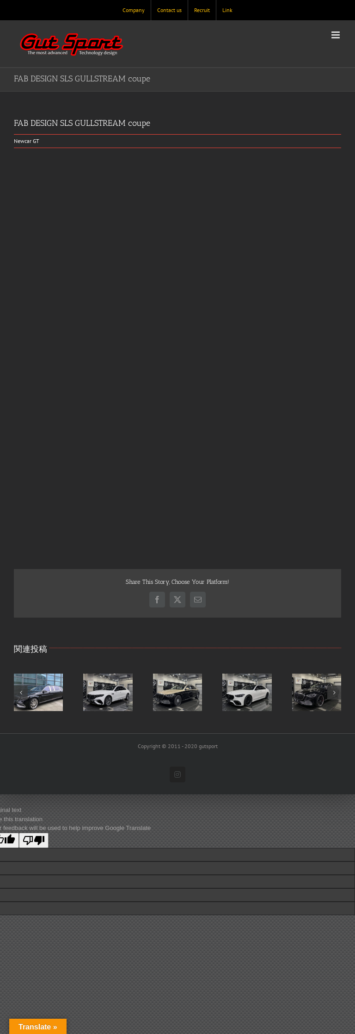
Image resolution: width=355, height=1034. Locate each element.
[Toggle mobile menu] (336, 35)
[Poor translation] (34, 840)
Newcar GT (26, 140)
